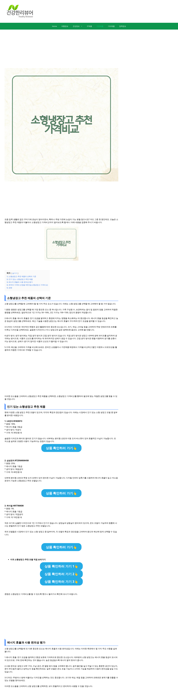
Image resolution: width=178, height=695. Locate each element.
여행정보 (64, 26)
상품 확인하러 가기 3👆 (61, 581)
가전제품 (99, 26)
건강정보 (79, 26)
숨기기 (14, 273)
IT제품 (89, 26)
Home (54, 26)
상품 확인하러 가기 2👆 (61, 574)
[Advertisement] (89, 46)
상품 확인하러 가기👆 (61, 448)
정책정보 (122, 26)
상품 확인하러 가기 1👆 (61, 566)
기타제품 (111, 26)
